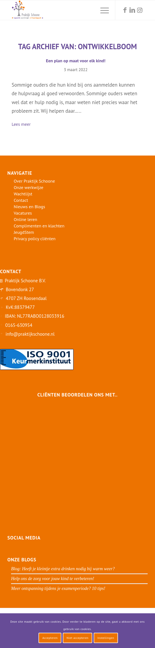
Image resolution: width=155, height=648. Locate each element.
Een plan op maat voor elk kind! (75, 60)
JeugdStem (24, 232)
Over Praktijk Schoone (34, 181)
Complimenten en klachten (39, 226)
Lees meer (23, 124)
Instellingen (105, 638)
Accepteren (50, 638)
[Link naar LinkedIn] (132, 10)
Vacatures (23, 213)
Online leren (25, 219)
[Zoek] (90, 10)
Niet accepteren (78, 638)
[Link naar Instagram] (139, 10)
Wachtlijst (23, 194)
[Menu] (102, 10)
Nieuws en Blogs (29, 206)
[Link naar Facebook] (125, 10)
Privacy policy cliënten (34, 238)
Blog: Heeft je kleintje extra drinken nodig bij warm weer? (63, 568)
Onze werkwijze (28, 187)
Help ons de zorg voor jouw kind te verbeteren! (52, 578)
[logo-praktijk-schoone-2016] (64, 10)
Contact (21, 200)
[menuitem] (90, 10)
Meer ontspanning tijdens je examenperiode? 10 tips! (58, 588)
